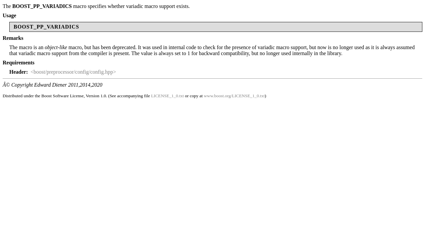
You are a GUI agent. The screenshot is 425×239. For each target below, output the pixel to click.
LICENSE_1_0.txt (167, 95)
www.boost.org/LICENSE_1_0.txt (234, 95)
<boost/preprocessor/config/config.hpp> (73, 72)
